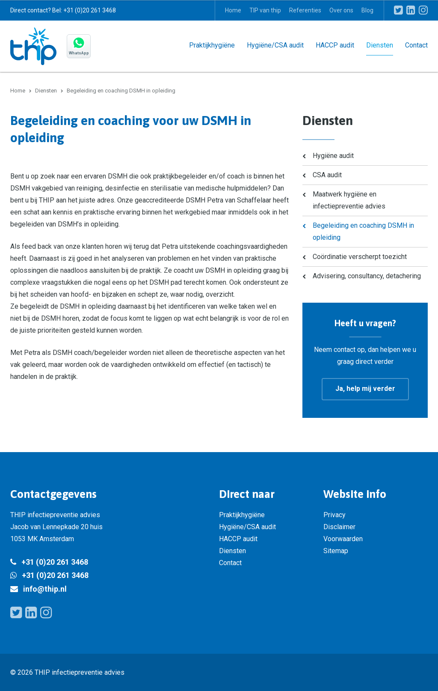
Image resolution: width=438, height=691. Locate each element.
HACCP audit (335, 45)
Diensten (379, 45)
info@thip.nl (45, 588)
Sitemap (335, 550)
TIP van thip (265, 10)
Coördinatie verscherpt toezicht (360, 256)
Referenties (305, 10)
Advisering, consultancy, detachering (367, 275)
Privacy (334, 514)
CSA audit (327, 174)
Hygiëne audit (333, 155)
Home (233, 10)
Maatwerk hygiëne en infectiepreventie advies (349, 200)
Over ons (341, 10)
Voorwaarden (343, 538)
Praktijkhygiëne (212, 45)
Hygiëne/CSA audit (275, 45)
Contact (416, 45)
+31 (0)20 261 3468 (54, 561)
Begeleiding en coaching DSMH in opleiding (363, 231)
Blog (367, 10)
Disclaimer (339, 526)
